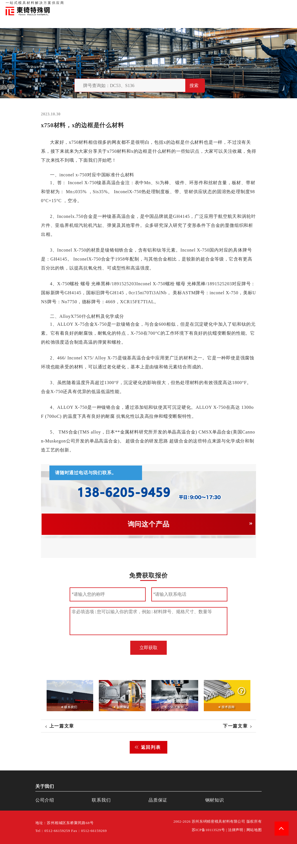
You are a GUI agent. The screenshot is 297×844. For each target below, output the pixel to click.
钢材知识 (285, 5)
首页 (198, 5)
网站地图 (254, 830)
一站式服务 (266, 5)
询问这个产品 (149, 524)
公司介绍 (44, 800)
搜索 (193, 85)
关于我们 (212, 5)
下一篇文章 (235, 726)
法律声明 (235, 830)
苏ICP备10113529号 (208, 830)
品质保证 (229, 5)
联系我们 (247, 5)
